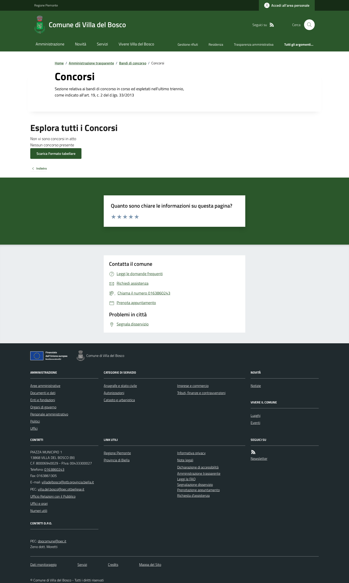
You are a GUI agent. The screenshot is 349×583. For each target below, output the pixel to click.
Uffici (34, 428)
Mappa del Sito (150, 564)
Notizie (256, 385)
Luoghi (255, 415)
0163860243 (54, 469)
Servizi (102, 44)
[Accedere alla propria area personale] (287, 5)
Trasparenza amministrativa (254, 44)
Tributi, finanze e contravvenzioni (201, 392)
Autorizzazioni (114, 392)
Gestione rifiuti (188, 44)
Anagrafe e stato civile (120, 385)
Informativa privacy (191, 453)
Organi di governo (43, 407)
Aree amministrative (45, 385)
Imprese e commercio (193, 385)
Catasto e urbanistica (119, 400)
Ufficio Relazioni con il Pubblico (52, 496)
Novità (80, 44)
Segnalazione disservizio (195, 484)
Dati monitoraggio (43, 564)
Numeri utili (38, 510)
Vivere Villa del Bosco (136, 44)
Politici (35, 421)
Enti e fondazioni (42, 400)
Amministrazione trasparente (91, 63)
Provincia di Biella (117, 460)
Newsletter (259, 458)
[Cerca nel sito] (307, 24)
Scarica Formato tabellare (56, 153)
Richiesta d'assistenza (193, 495)
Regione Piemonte (46, 5)
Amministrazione (50, 44)
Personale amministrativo (49, 414)
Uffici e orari (39, 503)
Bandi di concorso (132, 63)
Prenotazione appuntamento (198, 490)
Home (59, 63)
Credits (113, 564)
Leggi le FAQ (186, 479)
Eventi (255, 422)
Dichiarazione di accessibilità (198, 467)
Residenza (216, 44)
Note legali (185, 460)
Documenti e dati (42, 392)
